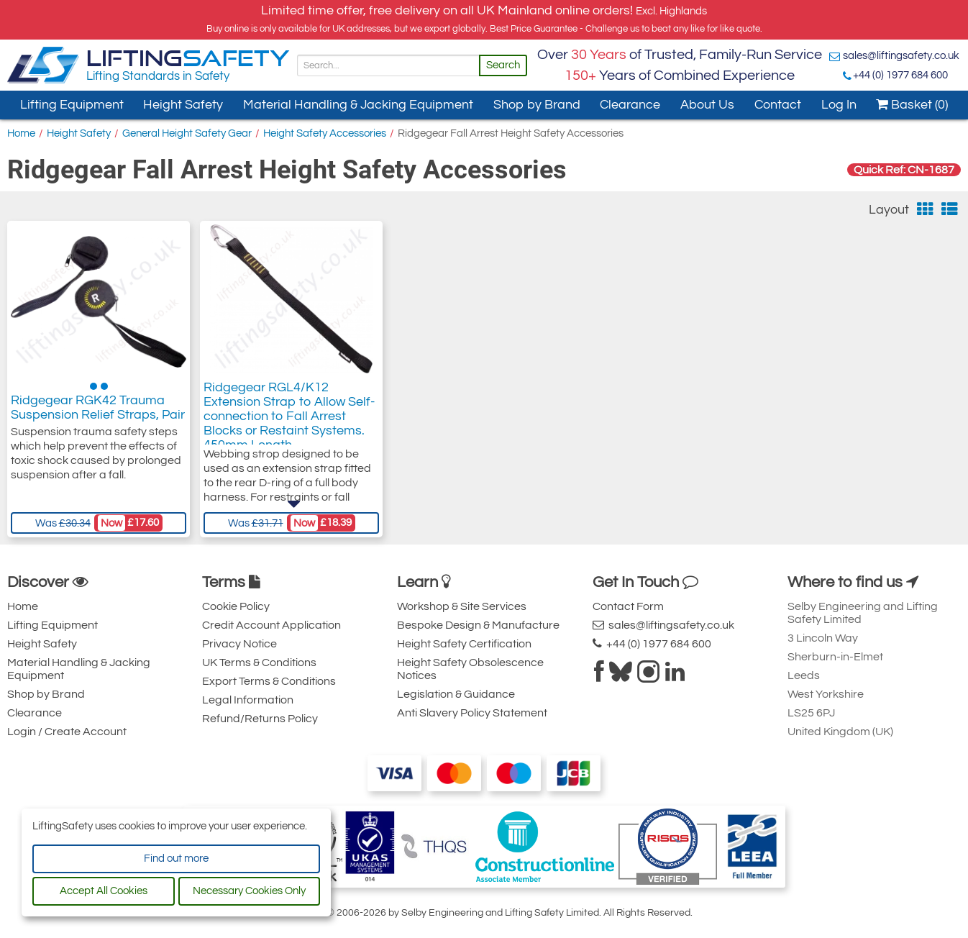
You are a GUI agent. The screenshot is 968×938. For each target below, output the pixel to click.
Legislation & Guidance (456, 694)
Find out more (176, 858)
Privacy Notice (239, 644)
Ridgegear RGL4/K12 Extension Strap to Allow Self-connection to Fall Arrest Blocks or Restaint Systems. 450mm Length (289, 425)
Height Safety (183, 104)
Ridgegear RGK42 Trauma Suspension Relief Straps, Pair (98, 411)
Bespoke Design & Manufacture (478, 625)
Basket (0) (912, 104)
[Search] (388, 65)
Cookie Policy (236, 606)
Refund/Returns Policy (260, 718)
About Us (707, 104)
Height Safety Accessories (324, 133)
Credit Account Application (271, 625)
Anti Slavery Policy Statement (472, 713)
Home (21, 133)
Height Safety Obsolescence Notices (470, 669)
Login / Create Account (67, 731)
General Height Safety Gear (187, 133)
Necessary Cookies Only (249, 890)
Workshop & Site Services (461, 606)
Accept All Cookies (103, 890)
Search (503, 65)
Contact (777, 104)
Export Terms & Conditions (269, 681)
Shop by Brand (536, 104)
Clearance (630, 104)
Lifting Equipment (72, 104)
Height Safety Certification (464, 644)
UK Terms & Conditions (259, 662)
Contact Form (628, 606)
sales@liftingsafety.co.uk (901, 55)
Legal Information (247, 700)
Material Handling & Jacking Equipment (358, 104)
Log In (839, 104)
